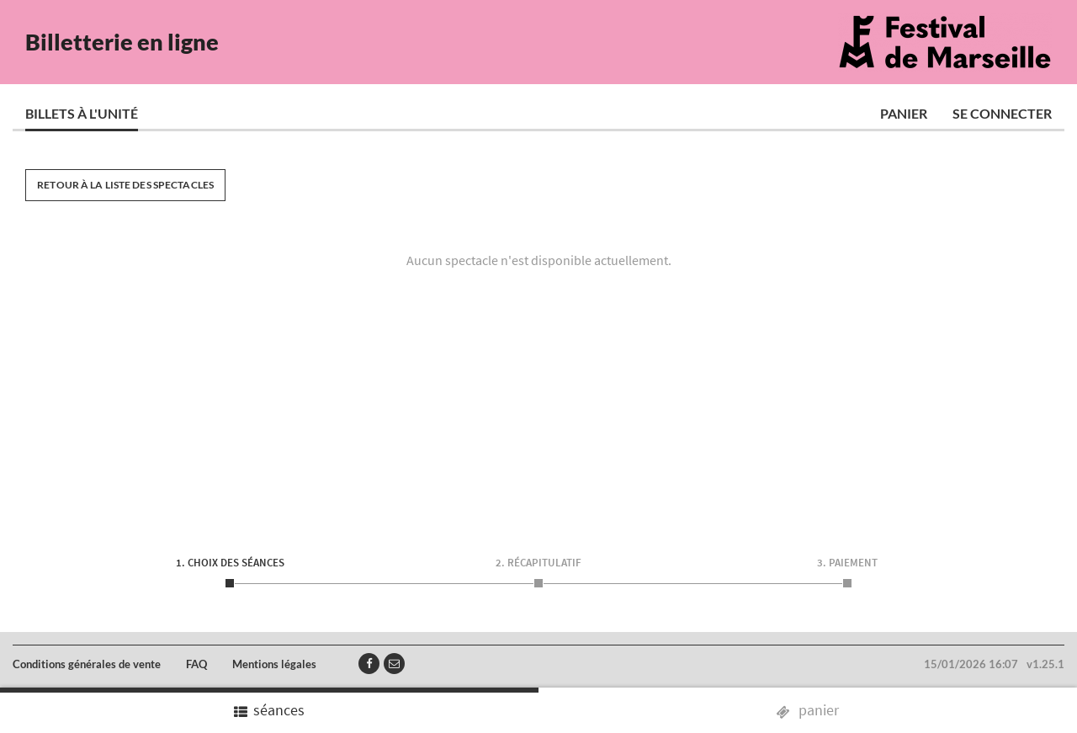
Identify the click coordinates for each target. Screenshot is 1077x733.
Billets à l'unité (81, 113)
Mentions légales (274, 664)
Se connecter (1002, 113)
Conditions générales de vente (87, 664)
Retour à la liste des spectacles (125, 184)
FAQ (196, 664)
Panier (903, 113)
